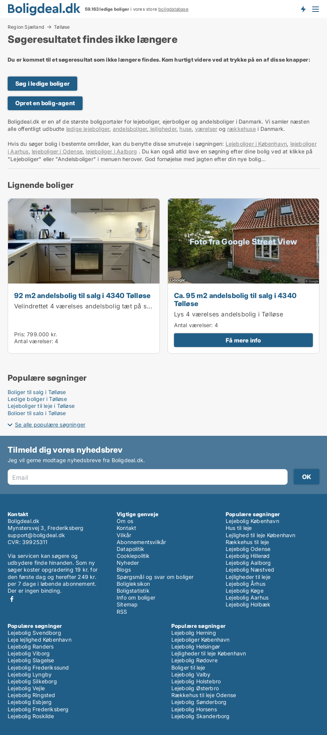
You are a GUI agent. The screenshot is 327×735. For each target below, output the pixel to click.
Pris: (20, 334)
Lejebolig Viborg (29, 653)
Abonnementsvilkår (141, 542)
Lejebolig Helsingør (195, 646)
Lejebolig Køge (245, 590)
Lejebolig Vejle (26, 688)
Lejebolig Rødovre (194, 660)
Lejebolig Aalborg (248, 562)
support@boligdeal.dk (36, 535)
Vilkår (124, 535)
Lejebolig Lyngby (30, 674)
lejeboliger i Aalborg (111, 151)
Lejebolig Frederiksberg (38, 709)
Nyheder (128, 562)
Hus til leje (239, 528)
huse (185, 128)
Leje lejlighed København (40, 639)
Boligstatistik (133, 590)
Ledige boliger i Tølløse (37, 399)
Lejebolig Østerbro (195, 688)
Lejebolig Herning (193, 632)
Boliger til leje (188, 667)
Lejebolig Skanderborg (200, 716)
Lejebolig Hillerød (248, 555)
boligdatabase (173, 9)
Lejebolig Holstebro (196, 681)
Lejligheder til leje (248, 577)
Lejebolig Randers (31, 646)
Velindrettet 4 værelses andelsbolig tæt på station (89, 306)
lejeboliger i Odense (57, 151)
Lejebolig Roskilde (31, 716)
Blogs (124, 569)
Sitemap (127, 604)
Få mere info (243, 340)
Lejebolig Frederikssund (38, 667)
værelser (206, 128)
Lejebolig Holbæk (248, 604)
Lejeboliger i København (256, 143)
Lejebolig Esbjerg (30, 702)
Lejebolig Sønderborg (199, 702)
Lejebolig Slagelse (31, 660)
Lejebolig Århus (245, 583)
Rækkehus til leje (247, 542)
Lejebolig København (252, 521)
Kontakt (126, 528)
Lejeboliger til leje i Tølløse (41, 406)
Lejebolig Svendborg (34, 632)
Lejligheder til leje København (208, 653)
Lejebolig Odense (248, 549)
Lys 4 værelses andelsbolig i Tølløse (228, 314)
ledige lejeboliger (88, 128)
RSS (122, 611)
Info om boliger (136, 597)
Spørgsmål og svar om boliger (155, 577)
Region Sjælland (26, 26)
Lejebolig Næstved (250, 569)
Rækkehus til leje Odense (203, 695)
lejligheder (162, 128)
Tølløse (62, 27)
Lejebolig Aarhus (247, 597)
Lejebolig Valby (191, 674)
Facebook (12, 599)
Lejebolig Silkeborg (32, 681)
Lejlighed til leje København (261, 535)
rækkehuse (241, 128)
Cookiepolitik (133, 555)
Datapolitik (130, 549)
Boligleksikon (133, 583)
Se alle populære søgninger (50, 424)
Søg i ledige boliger (42, 83)
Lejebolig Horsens (194, 709)
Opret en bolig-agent (45, 103)
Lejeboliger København (200, 639)
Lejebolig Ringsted (31, 695)
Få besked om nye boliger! (303, 8)
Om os (125, 521)
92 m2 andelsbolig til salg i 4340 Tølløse (82, 295)
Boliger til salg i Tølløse (37, 392)
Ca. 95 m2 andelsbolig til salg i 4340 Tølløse (235, 299)
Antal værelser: (33, 341)
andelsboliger (130, 128)
